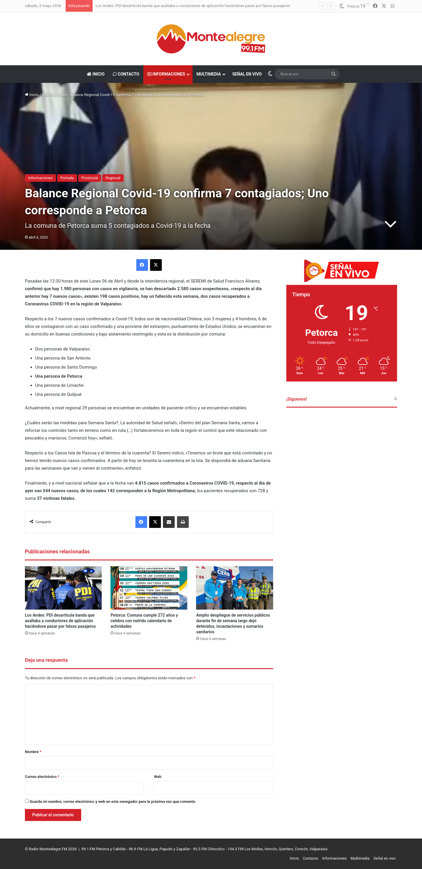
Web (157, 776)
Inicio (95, 74)
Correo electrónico (42, 776)
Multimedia (209, 74)
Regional (113, 178)
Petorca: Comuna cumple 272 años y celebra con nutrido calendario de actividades (144, 621)
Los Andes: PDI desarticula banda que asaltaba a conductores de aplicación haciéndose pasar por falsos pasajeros (193, 6)
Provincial (89, 178)
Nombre (33, 752)
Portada (67, 178)
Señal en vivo (247, 74)
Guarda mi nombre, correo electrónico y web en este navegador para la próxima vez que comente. (113, 801)
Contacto (126, 74)
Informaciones (166, 74)
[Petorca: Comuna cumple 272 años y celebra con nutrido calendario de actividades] (148, 588)
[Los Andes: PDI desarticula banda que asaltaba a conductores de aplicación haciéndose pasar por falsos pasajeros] (63, 588)
